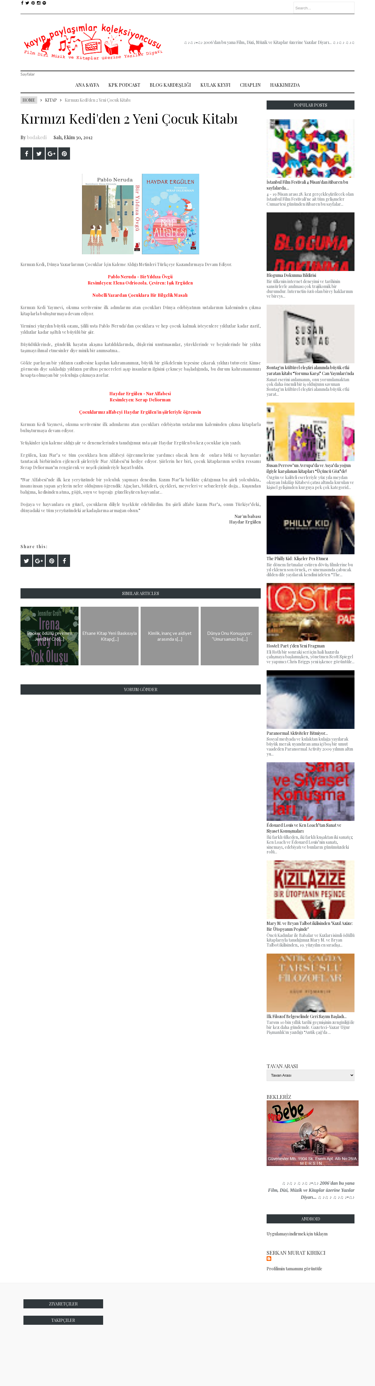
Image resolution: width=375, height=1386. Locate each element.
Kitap (51, 100)
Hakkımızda (285, 85)
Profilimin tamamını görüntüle (294, 1268)
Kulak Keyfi (215, 85)
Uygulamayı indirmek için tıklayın (297, 1234)
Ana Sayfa (87, 85)
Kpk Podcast (124, 85)
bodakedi (37, 137)
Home (29, 100)
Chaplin (250, 85)
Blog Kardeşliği (170, 85)
